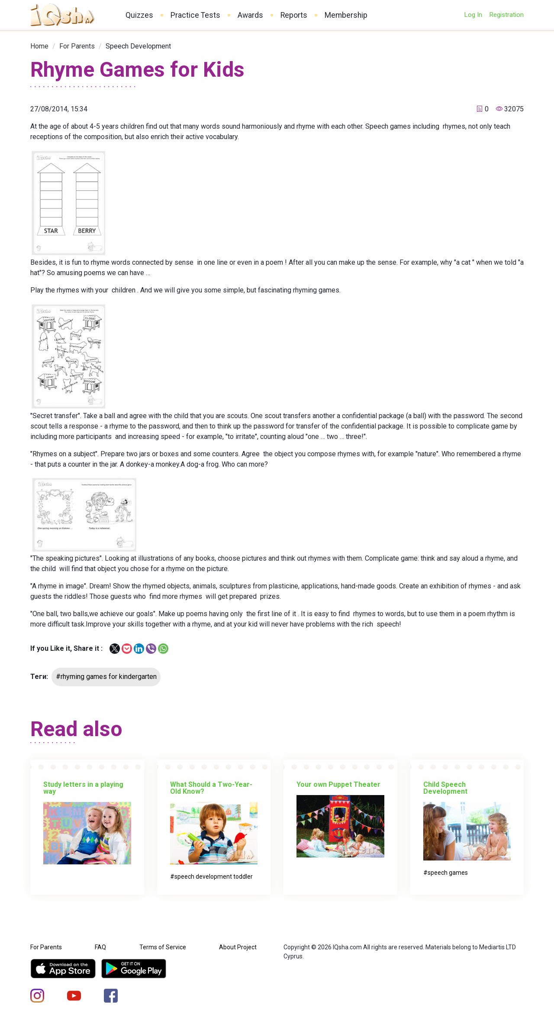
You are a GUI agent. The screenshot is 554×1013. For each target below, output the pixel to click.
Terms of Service (162, 947)
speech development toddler (213, 876)
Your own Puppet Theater (338, 784)
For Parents (77, 46)
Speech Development (138, 46)
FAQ (100, 947)
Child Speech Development (445, 787)
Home (39, 46)
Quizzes (139, 15)
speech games (448, 872)
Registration (506, 15)
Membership (346, 15)
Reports (293, 15)
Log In (473, 15)
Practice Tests (195, 15)
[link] (39, 46)
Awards (250, 15)
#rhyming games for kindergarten (106, 676)
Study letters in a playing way (83, 787)
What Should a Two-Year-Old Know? (211, 787)
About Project (238, 947)
